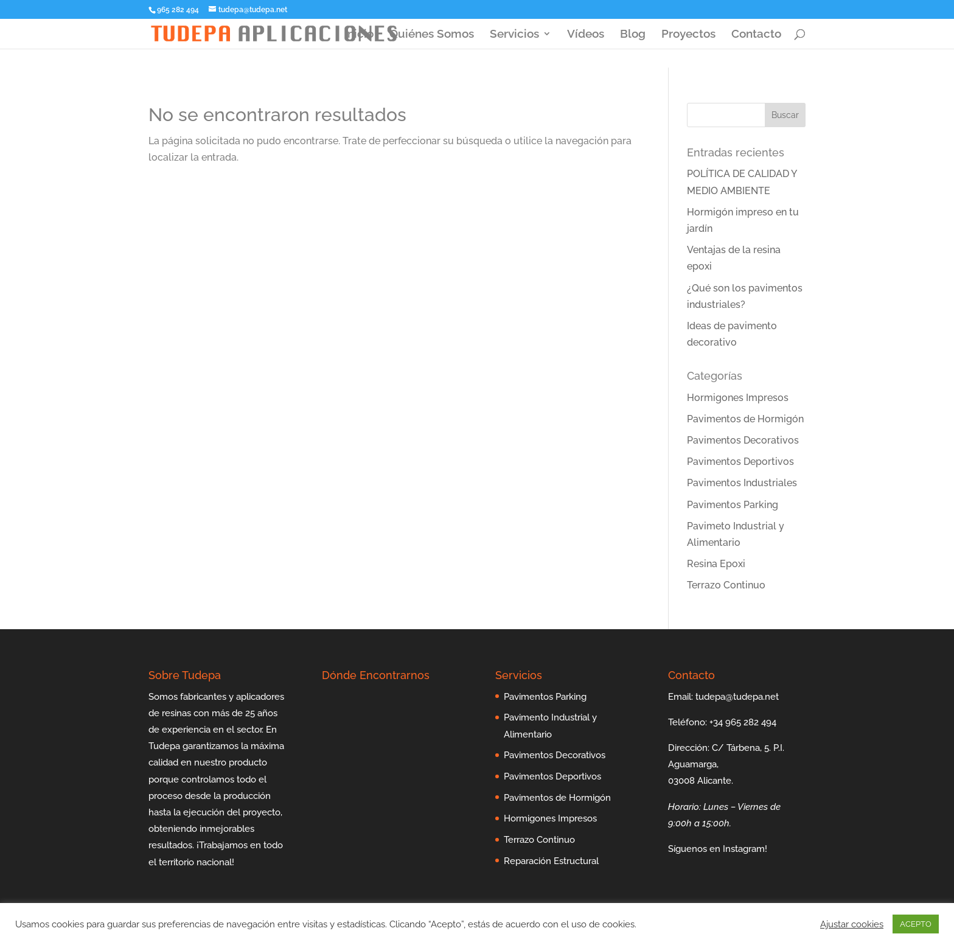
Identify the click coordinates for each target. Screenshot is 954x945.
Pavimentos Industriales (742, 483)
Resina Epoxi (716, 564)
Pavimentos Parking (732, 505)
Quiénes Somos (431, 34)
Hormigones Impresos (738, 397)
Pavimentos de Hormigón (745, 419)
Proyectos (688, 34)
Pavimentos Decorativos (743, 440)
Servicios (514, 34)
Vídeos (585, 34)
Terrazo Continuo (726, 585)
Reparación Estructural (551, 861)
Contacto (756, 34)
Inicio (359, 34)
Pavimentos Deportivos (740, 461)
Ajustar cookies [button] (851, 924)
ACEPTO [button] (915, 924)
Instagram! (745, 848)
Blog (633, 34)
